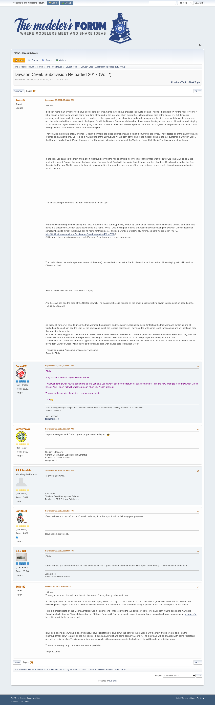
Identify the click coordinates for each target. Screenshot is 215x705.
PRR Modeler (24, 470)
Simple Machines (33, 698)
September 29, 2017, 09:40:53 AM (59, 470)
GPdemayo (23, 429)
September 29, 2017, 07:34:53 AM (59, 366)
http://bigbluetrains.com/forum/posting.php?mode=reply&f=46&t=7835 (80, 234)
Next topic (194, 82)
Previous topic (179, 82)
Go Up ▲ (200, 698)
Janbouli (21, 510)
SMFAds (14, 701)
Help (178, 698)
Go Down (18, 91)
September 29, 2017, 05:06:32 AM (59, 100)
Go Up (17, 662)
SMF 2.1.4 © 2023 (18, 698)
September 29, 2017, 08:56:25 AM (59, 429)
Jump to (158, 675)
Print (198, 91)
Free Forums (24, 701)
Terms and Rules (188, 698)
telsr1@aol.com (52, 419)
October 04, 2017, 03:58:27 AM (58, 587)
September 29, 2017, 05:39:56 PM (59, 551)
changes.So (190, 614)
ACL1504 (21, 365)
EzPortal (113, 681)
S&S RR (21, 550)
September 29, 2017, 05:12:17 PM (59, 511)
